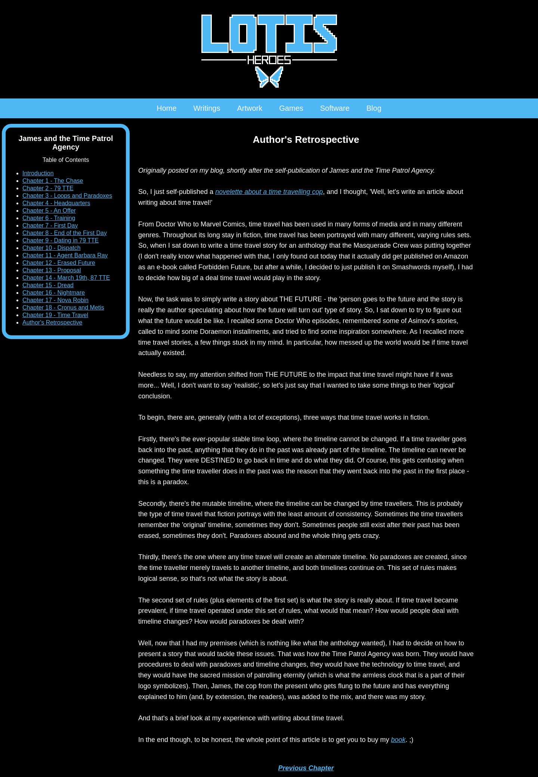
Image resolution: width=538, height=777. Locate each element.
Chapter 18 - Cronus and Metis (63, 307)
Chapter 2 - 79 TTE (48, 188)
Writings (207, 108)
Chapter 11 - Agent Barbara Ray (65, 255)
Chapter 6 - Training (48, 218)
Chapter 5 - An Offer (49, 210)
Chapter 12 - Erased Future (58, 263)
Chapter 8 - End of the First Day (64, 233)
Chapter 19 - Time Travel (55, 315)
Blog (374, 108)
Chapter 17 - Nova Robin (55, 300)
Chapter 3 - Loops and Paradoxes (67, 195)
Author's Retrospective (52, 322)
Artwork (249, 108)
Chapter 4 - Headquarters (56, 203)
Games (291, 108)
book (398, 739)
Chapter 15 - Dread (48, 285)
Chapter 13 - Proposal (51, 270)
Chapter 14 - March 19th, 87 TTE (66, 278)
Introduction (38, 173)
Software (335, 108)
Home (166, 108)
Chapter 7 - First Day (50, 225)
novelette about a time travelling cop (269, 191)
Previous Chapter (306, 768)
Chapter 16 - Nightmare (53, 292)
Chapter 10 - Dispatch (51, 248)
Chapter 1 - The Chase (52, 181)
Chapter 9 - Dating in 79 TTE (60, 240)
